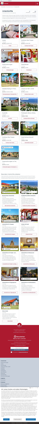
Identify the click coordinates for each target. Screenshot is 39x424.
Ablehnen (6, 419)
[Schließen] (37, 388)
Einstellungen (18, 419)
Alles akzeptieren (31, 419)
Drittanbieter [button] (25, 422)
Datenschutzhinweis (19, 422)
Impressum (13, 422)
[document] (19, 403)
